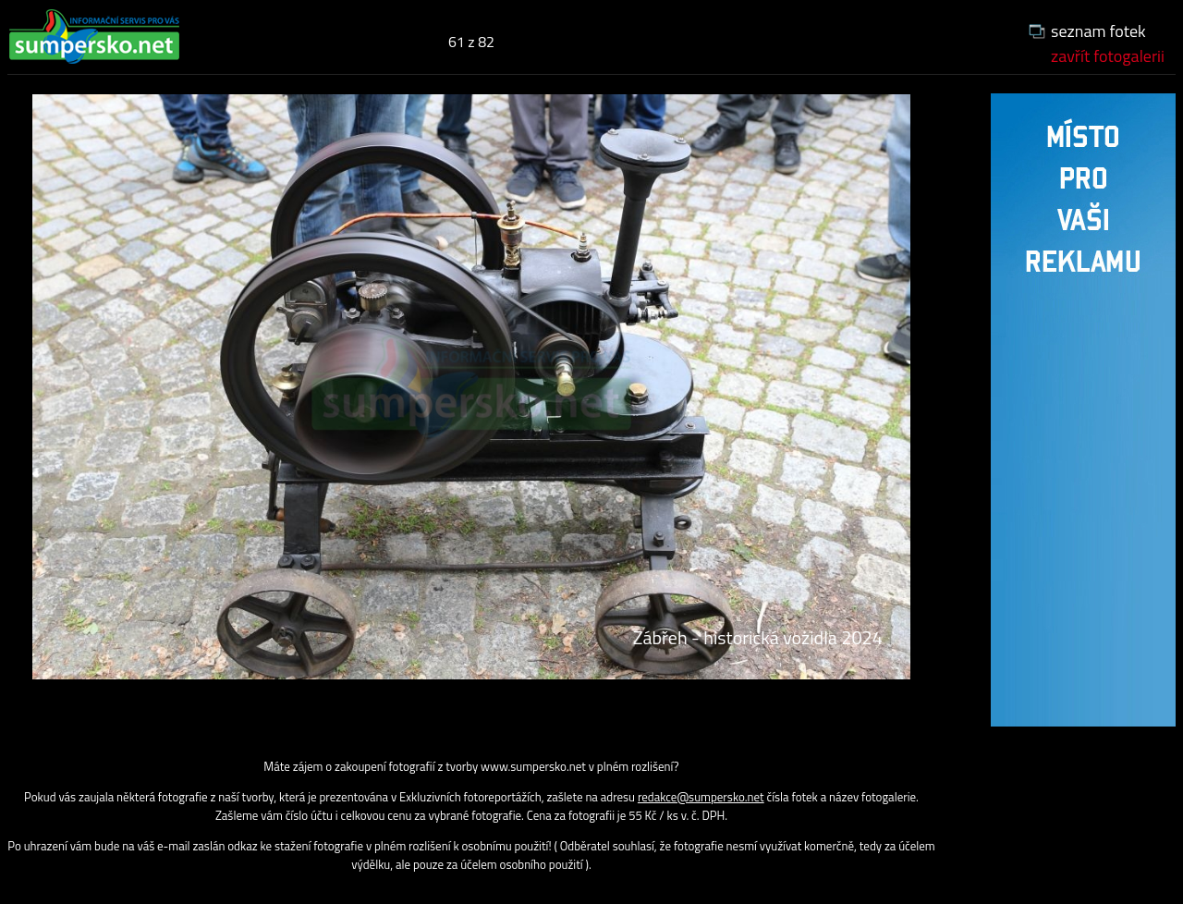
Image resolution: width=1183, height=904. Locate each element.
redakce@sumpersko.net (701, 797)
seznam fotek (1098, 30)
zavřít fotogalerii (1108, 55)
